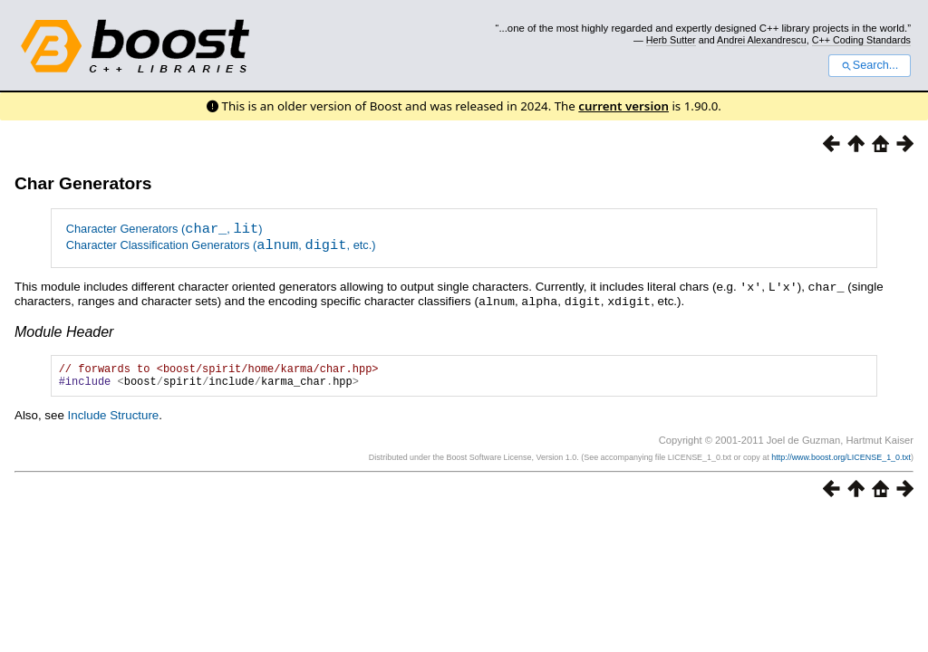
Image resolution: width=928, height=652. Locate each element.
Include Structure (114, 419)
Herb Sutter (671, 39)
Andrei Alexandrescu (762, 39)
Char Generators (82, 183)
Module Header (63, 330)
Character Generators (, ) (164, 230)
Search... (869, 65)
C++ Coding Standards (861, 39)
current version (623, 106)
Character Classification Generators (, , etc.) (221, 247)
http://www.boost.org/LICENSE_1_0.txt (841, 461)
